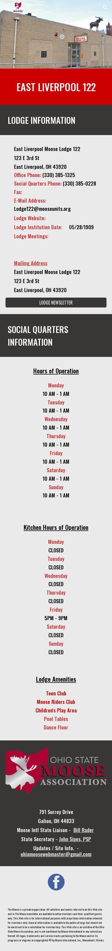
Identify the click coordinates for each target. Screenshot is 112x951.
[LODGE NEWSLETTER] (56, 302)
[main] (56, 86)
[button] (6, 7)
